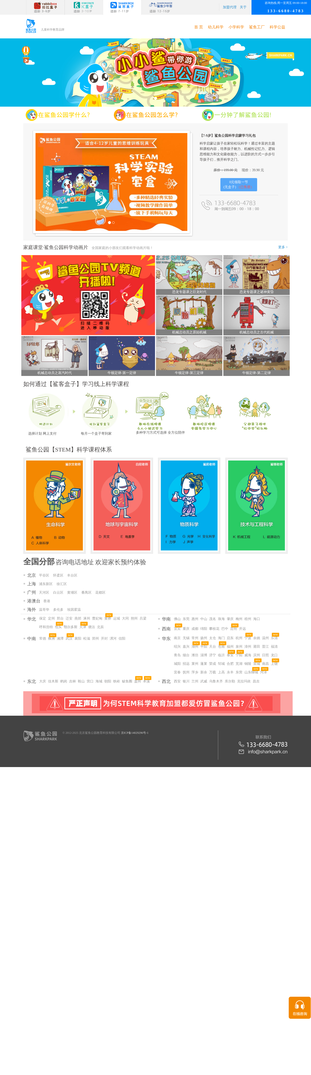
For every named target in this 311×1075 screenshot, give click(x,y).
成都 (194, 629)
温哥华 (44, 609)
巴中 (224, 629)
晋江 (265, 646)
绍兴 (177, 646)
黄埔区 (72, 592)
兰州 (194, 681)
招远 (186, 664)
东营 (239, 672)
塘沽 (91, 627)
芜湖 (239, 664)
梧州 (247, 619)
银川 (186, 681)
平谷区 (44, 575)
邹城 (221, 664)
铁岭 (116, 681)
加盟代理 (230, 7)
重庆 (186, 629)
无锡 (186, 638)
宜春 (177, 672)
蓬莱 (203, 664)
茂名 (212, 619)
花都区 (100, 592)
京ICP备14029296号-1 (135, 733)
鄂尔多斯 (70, 627)
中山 (203, 619)
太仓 (212, 638)
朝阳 (107, 681)
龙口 (274, 655)
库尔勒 (230, 681)
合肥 (230, 664)
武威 (203, 681)
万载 (212, 672)
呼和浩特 (46, 627)
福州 (230, 646)
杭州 (239, 638)
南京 (177, 638)
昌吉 (256, 681)
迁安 (69, 618)
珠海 (221, 619)
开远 (242, 629)
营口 (90, 681)
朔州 (134, 618)
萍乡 (194, 672)
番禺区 (86, 592)
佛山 (177, 619)
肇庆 (230, 619)
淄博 (203, 655)
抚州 (186, 672)
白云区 (58, 592)
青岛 (177, 655)
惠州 (194, 619)
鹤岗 (63, 681)
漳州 (247, 646)
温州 (265, 638)
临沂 (221, 655)
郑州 (95, 638)
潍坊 (194, 655)
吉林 (72, 681)
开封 (104, 638)
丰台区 (72, 575)
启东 (230, 638)
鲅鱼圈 (127, 681)
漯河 (113, 638)
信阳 (122, 638)
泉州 (239, 646)
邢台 (60, 618)
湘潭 (60, 638)
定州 (51, 618)
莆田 (256, 646)
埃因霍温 (74, 609)
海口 (256, 619)
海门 (221, 638)
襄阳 (77, 638)
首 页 (198, 27)
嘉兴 (186, 646)
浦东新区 (46, 584)
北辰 (100, 627)
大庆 (42, 681)
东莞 (186, 619)
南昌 (265, 664)
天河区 (44, 592)
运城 (116, 618)
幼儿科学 (216, 27)
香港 (46, 601)
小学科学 (236, 27)
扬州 (203, 638)
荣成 (212, 664)
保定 (42, 618)
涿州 (86, 618)
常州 (194, 638)
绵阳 (203, 629)
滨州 (256, 655)
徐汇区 (62, 584)
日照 (265, 655)
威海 (247, 655)
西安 (177, 681)
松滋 (86, 638)
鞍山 (81, 681)
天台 (212, 646)
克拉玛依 (244, 681)
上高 (221, 672)
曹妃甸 (97, 618)
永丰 (230, 672)
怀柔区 (58, 575)
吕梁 (143, 618)
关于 (243, 7)
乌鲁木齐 (216, 681)
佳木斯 (53, 681)
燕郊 (77, 618)
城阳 (177, 664)
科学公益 (277, 27)
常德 (42, 638)
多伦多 (58, 609)
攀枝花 (214, 629)
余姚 (256, 638)
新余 (203, 672)
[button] (47, 182)
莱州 (194, 664)
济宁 (212, 655)
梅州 (239, 619)
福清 (274, 646)
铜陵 (247, 664)
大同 (125, 618)
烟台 (186, 655)
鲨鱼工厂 (257, 27)
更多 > (283, 247)
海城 (99, 681)
